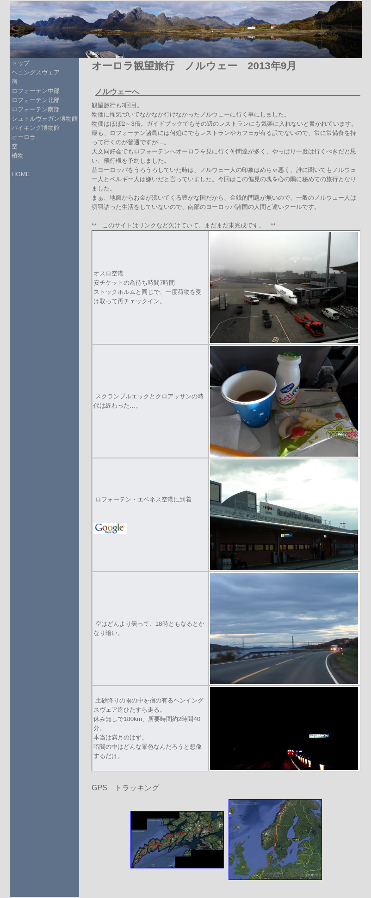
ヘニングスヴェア (36, 72)
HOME (21, 174)
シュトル (24, 118)
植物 (18, 155)
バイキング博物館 (36, 127)
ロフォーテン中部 (36, 90)
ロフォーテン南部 (36, 109)
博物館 (69, 118)
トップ (21, 63)
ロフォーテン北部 (36, 100)
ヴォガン (48, 118)
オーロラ (24, 137)
